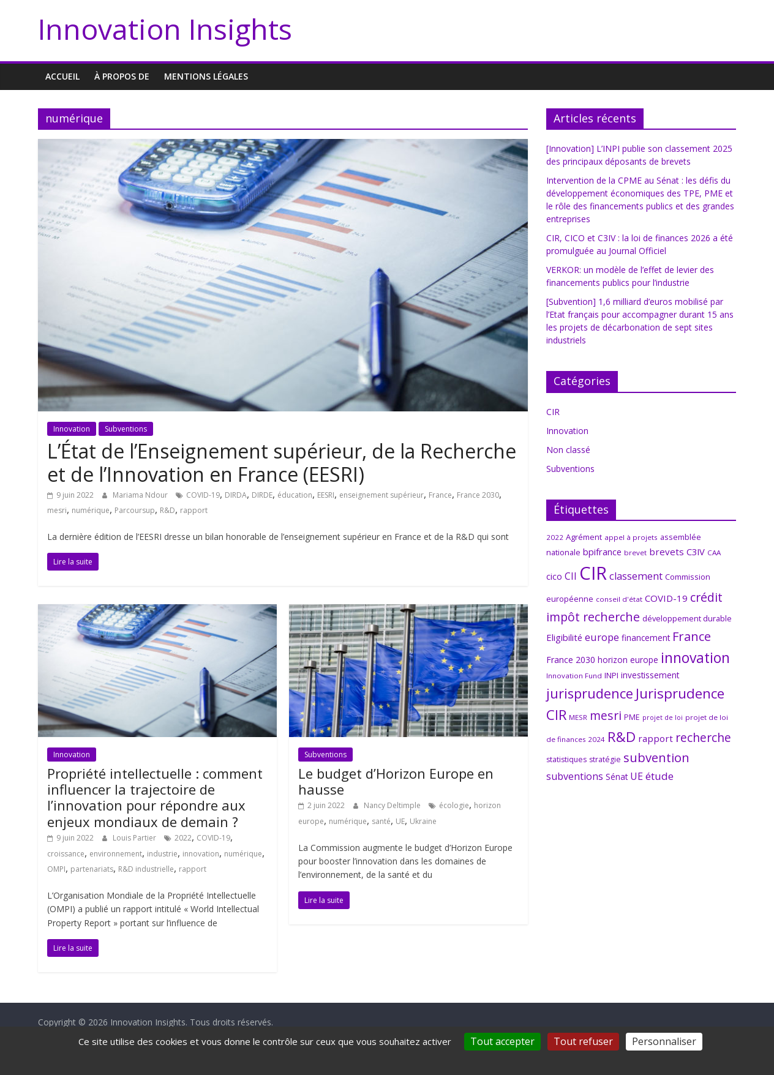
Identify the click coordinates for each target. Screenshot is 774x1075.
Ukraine (423, 821)
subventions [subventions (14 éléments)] (574, 776)
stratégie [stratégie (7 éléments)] (605, 759)
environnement (115, 853)
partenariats (91, 869)
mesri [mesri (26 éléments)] (606, 715)
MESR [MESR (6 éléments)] (578, 717)
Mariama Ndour (141, 495)
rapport (194, 510)
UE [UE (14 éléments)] (636, 776)
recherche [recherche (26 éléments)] (703, 737)
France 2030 (478, 495)
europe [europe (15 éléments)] (602, 637)
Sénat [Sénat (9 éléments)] (617, 776)
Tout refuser (583, 1041)
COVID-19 (203, 495)
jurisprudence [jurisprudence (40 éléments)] (589, 693)
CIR (553, 412)
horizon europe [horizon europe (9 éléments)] (628, 659)
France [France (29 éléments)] (691, 636)
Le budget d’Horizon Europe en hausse (396, 781)
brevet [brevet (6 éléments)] (635, 552)
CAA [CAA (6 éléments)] (714, 552)
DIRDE (262, 495)
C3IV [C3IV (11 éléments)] (695, 551)
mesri (57, 510)
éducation (294, 495)
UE (400, 821)
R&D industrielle (146, 869)
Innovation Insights (165, 29)
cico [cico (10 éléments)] (554, 576)
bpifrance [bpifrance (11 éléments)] (602, 551)
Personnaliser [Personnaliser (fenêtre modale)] (664, 1041)
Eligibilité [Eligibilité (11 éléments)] (564, 637)
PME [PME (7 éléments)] (632, 717)
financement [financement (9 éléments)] (646, 637)
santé (381, 821)
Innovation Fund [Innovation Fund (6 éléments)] (574, 675)
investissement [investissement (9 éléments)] (650, 675)
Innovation (71, 429)
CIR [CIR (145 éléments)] (593, 573)
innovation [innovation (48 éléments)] (695, 657)
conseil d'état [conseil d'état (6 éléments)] (619, 599)
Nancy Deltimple (393, 805)
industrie (162, 853)
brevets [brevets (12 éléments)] (666, 551)
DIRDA (236, 495)
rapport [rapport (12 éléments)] (655, 738)
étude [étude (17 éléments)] (659, 776)
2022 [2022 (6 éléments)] (554, 537)
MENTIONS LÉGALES (206, 76)
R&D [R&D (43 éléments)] (621, 736)
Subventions (126, 429)
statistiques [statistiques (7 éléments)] (566, 759)
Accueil (62, 76)
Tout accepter (502, 1041)
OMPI (56, 869)
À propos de (121, 76)
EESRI (325, 495)
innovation (200, 853)
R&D (167, 510)
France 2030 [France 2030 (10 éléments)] (570, 659)
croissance (66, 853)
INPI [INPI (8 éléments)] (611, 675)
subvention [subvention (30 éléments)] (656, 757)
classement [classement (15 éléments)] (636, 576)
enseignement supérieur (381, 495)
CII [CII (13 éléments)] (571, 576)
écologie (454, 805)
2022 (183, 838)
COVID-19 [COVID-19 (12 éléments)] (666, 598)
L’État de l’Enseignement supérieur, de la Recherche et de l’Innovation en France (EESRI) (281, 462)
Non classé (568, 449)
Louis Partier (135, 838)
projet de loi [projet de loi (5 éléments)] (662, 717)
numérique (91, 510)
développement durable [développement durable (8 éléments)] (687, 618)
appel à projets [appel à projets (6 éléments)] (631, 537)
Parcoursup (135, 510)
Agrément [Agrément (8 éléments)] (584, 536)
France (440, 495)
